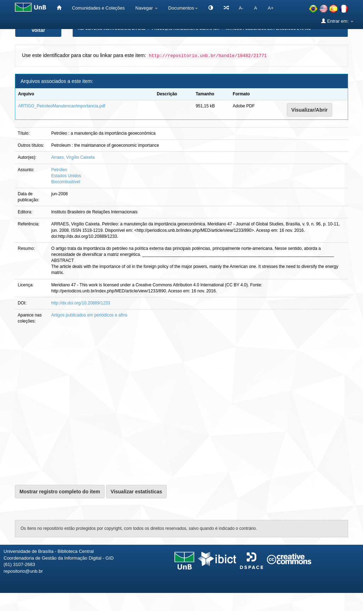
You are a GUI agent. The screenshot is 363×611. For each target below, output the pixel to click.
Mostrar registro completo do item (59, 491)
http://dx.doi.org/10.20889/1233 (80, 303)
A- (241, 8)
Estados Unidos (66, 175)
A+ (270, 8)
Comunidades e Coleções (98, 8)
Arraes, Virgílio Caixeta (73, 157)
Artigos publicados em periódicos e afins (89, 315)
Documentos (183, 8)
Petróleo (59, 169)
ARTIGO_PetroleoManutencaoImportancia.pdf (61, 105)
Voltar (38, 30)
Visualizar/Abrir (309, 110)
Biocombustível (65, 181)
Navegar (146, 8)
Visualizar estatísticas (136, 491)
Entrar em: (337, 21)
